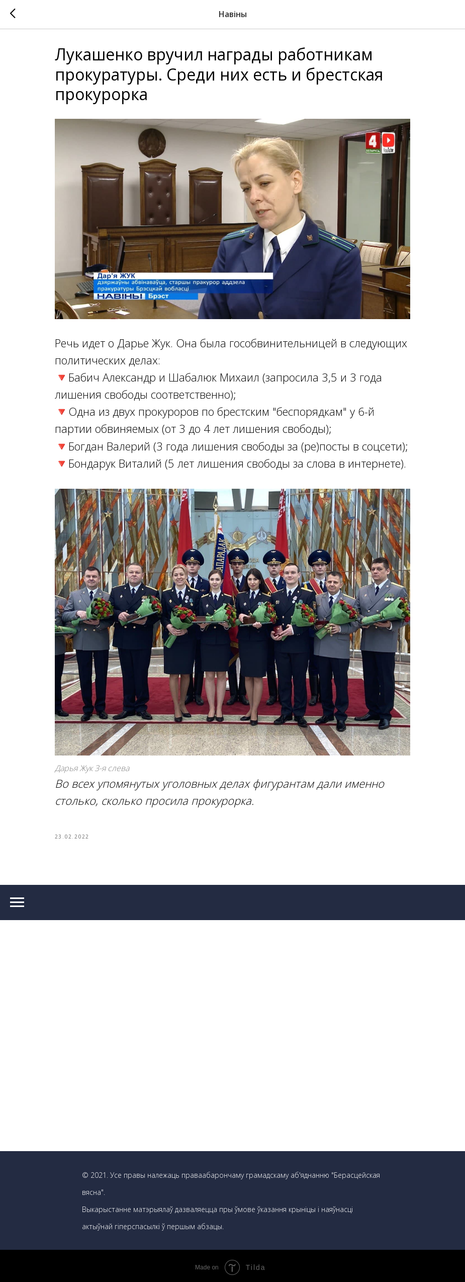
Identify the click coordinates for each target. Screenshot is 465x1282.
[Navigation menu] (17, 899)
